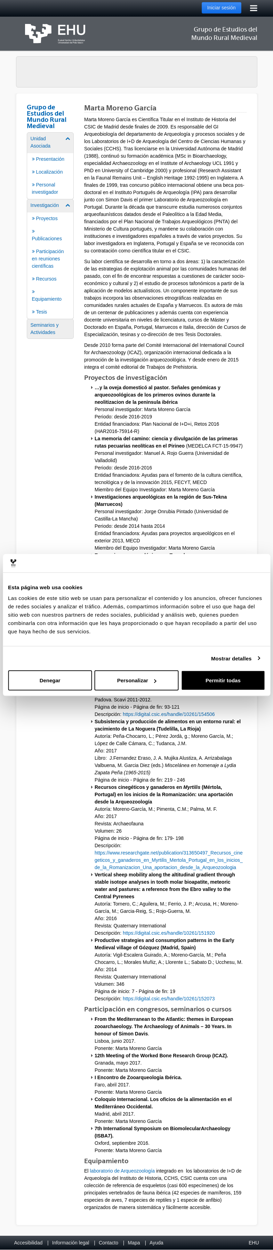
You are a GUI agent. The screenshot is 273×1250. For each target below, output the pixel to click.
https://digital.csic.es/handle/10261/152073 (169, 998)
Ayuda (156, 1242)
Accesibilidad (28, 1242)
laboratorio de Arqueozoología (122, 1171)
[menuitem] (50, 165)
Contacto (108, 1242)
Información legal (70, 1242)
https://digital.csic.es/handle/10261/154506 (169, 714)
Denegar (50, 680)
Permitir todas (223, 680)
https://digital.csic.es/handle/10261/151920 (169, 933)
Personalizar (136, 680)
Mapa (134, 1242)
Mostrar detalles (231, 658)
